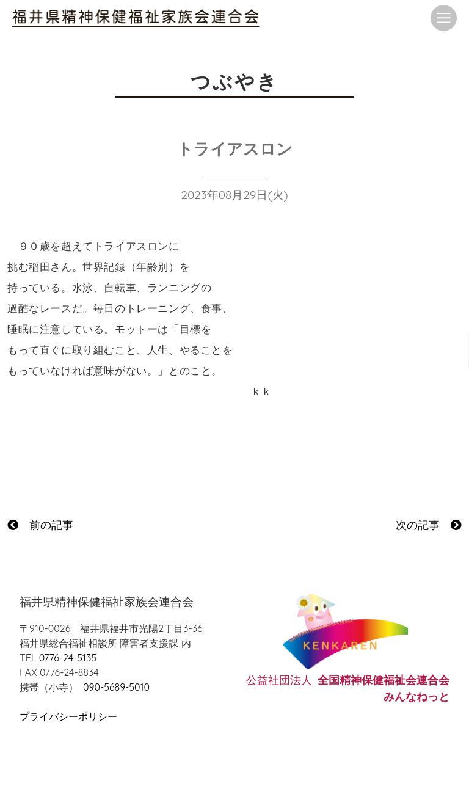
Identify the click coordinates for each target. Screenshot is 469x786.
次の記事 (429, 525)
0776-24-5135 (67, 658)
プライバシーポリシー (68, 716)
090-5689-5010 (116, 687)
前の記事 (40, 525)
